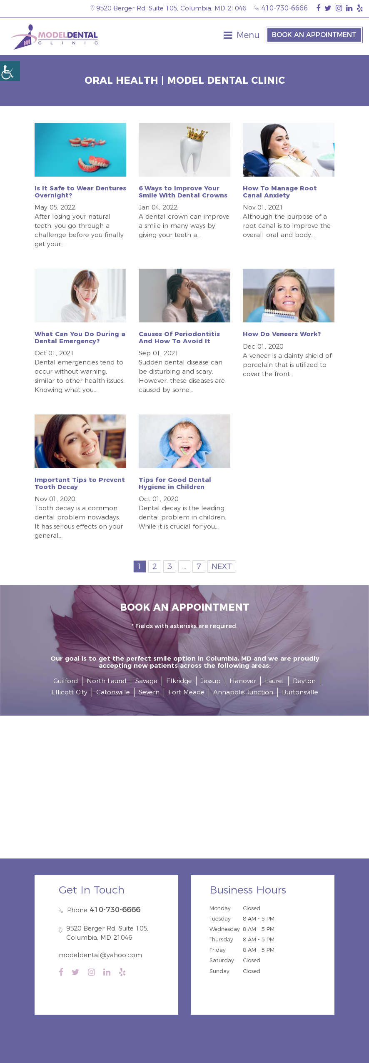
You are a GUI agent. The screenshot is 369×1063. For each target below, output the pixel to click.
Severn (149, 692)
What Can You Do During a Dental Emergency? (80, 337)
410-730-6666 (281, 8)
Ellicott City (69, 692)
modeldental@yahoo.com (100, 955)
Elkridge (179, 681)
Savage (146, 681)
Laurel (274, 681)
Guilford (65, 681)
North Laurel (107, 681)
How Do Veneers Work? (282, 334)
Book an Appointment (314, 35)
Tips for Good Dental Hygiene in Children (175, 483)
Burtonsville (300, 692)
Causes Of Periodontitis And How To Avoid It (179, 337)
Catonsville (113, 692)
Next (222, 566)
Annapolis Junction (243, 692)
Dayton (304, 681)
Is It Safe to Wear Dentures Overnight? (80, 191)
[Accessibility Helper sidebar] (10, 71)
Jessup (211, 681)
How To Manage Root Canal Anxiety (280, 191)
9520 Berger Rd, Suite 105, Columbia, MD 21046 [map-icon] (168, 8)
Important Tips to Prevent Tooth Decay (80, 483)
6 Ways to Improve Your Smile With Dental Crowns (183, 191)
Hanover (242, 681)
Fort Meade (186, 692)
